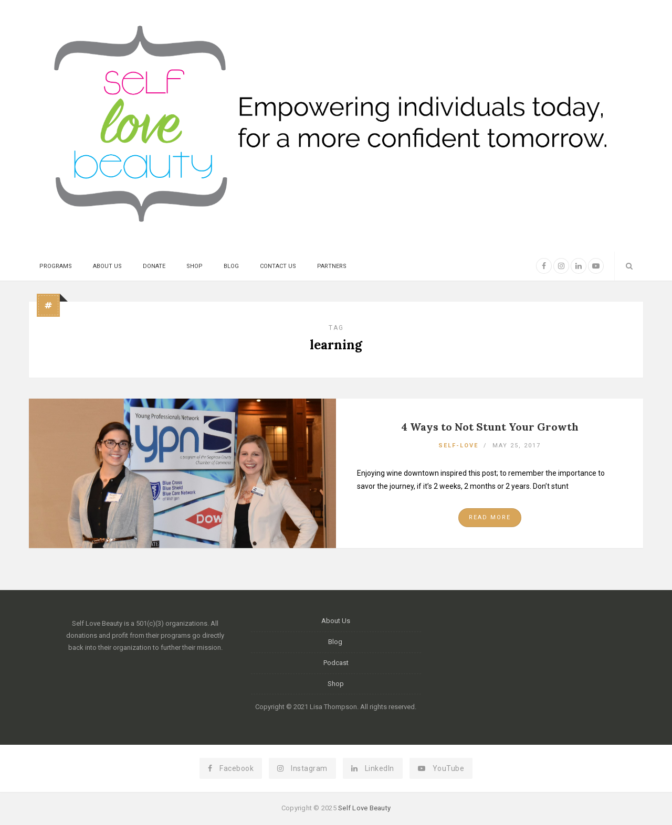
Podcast (336, 663)
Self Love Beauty (364, 808)
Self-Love (458, 445)
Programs (55, 266)
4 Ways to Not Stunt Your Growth (490, 426)
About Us (107, 266)
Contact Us (278, 266)
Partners (331, 266)
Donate (154, 266)
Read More (490, 517)
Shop (194, 266)
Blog (231, 266)
